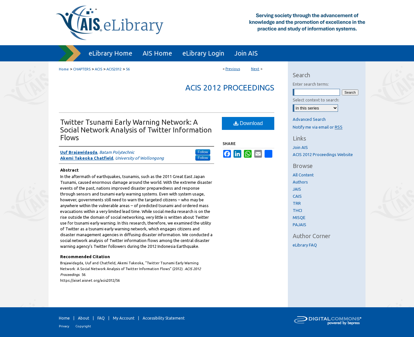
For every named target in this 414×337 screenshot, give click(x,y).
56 (128, 69)
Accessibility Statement (164, 318)
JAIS (297, 189)
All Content (303, 175)
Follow (203, 152)
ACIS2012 (114, 69)
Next (255, 69)
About (83, 318)
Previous (232, 69)
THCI (297, 210)
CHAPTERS (82, 69)
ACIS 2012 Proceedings (229, 87)
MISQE (299, 217)
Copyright (83, 326)
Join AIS (300, 147)
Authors (300, 182)
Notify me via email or (318, 127)
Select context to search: (316, 100)
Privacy (64, 326)
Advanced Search (309, 119)
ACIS (98, 69)
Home (64, 69)
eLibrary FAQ (305, 245)
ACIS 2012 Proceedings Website (323, 154)
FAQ (101, 318)
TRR (297, 203)
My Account (124, 318)
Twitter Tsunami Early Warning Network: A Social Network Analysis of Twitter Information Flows (136, 130)
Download (248, 123)
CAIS (297, 196)
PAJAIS (299, 224)
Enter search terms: (311, 84)
